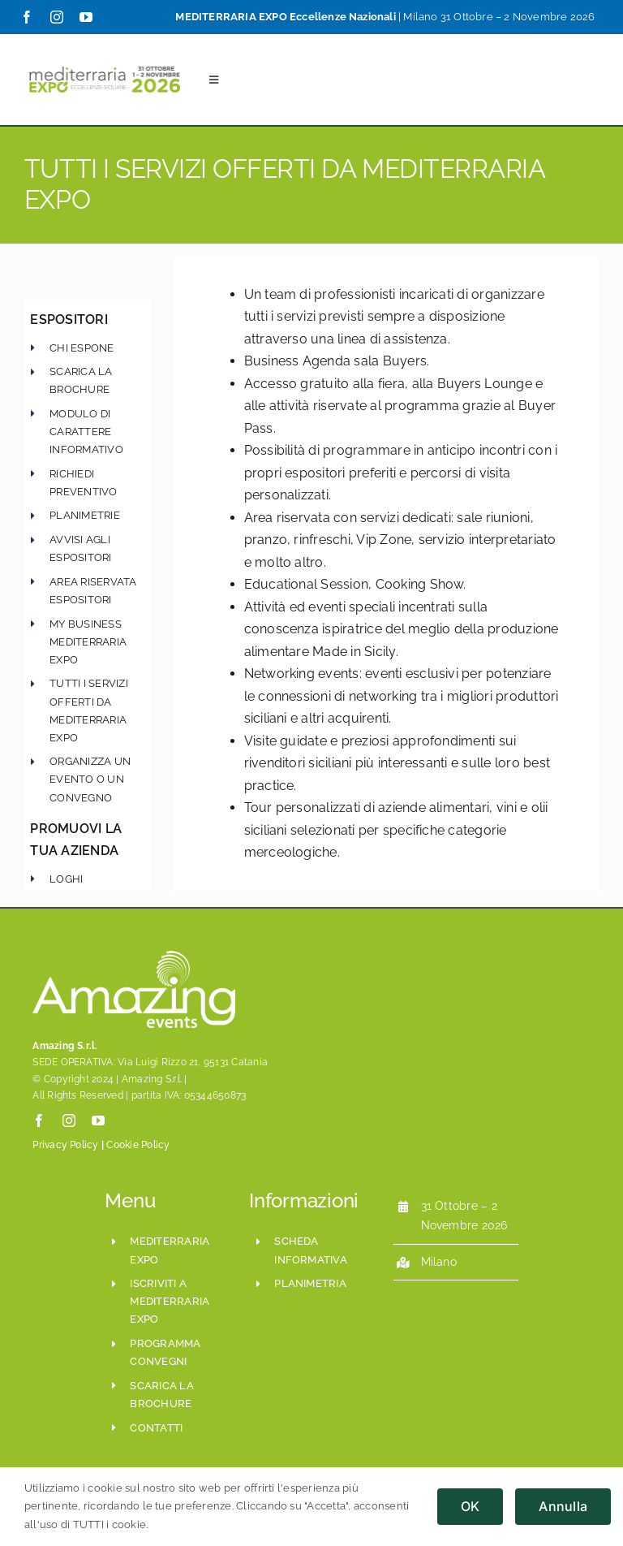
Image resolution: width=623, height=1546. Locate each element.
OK (470, 1506)
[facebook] (26, 17)
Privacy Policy (65, 1145)
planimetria (310, 1283)
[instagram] (56, 17)
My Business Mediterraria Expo (88, 641)
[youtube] (85, 17)
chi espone (81, 347)
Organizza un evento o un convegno (90, 779)
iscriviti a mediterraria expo (169, 1301)
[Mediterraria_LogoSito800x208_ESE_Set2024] (104, 64)
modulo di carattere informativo (86, 432)
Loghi (66, 878)
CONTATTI (156, 1428)
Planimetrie (84, 515)
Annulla (563, 1506)
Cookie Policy (138, 1145)
